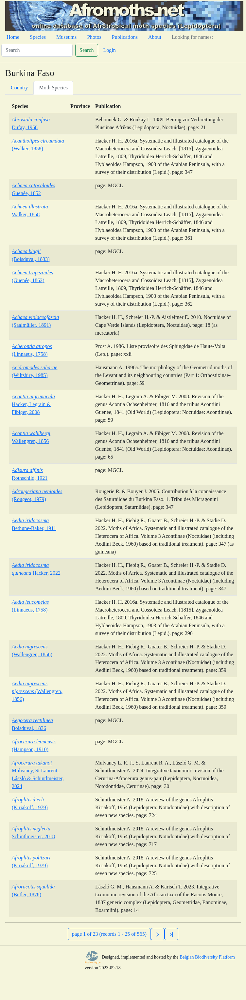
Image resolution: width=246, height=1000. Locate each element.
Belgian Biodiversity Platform (207, 957)
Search (86, 50)
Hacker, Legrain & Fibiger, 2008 (33, 404)
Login (109, 50)
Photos (94, 37)
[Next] (158, 934)
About (154, 37)
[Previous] (171, 934)
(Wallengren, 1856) (37, 691)
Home (13, 37)
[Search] (37, 50)
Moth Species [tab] (53, 87)
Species (38, 37)
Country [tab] (19, 87)
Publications (125, 37)
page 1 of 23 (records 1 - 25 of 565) (109, 934)
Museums (66, 37)
